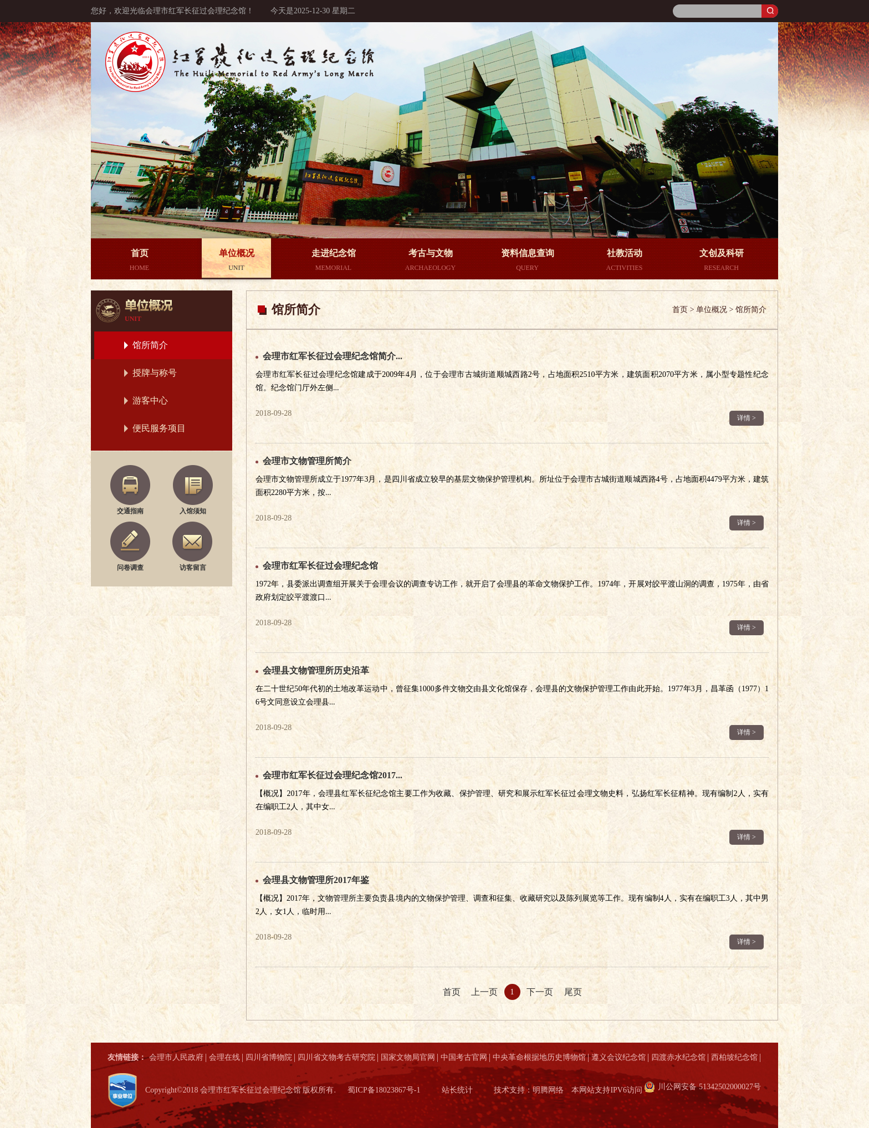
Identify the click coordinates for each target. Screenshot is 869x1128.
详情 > (746, 418)
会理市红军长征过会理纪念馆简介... (332, 356)
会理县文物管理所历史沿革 (316, 670)
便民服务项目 (159, 428)
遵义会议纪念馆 (618, 1057)
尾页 (573, 992)
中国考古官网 (464, 1057)
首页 (452, 992)
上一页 (484, 992)
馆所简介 (150, 345)
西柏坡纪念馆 (734, 1057)
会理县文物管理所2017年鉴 (316, 880)
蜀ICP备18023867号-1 (383, 1090)
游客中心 (150, 400)
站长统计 (457, 1090)
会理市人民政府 (176, 1057)
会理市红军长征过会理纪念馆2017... (332, 775)
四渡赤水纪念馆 (678, 1057)
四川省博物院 (269, 1057)
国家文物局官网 (408, 1057)
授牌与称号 (154, 372)
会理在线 (224, 1057)
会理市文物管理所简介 (307, 461)
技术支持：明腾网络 (529, 1090)
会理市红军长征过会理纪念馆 (320, 565)
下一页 (539, 992)
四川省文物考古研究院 (336, 1057)
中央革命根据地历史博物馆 (539, 1057)
